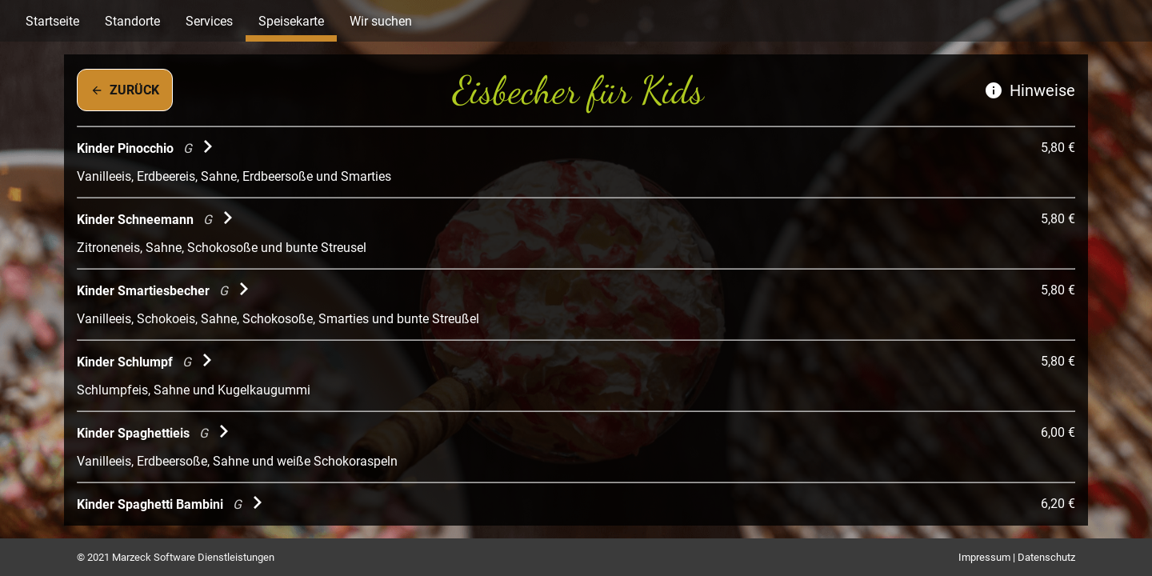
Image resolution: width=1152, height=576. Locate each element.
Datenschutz (1046, 557)
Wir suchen (381, 21)
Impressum (984, 557)
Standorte (132, 21)
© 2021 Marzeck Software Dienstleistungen (175, 557)
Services (209, 21)
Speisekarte (291, 21)
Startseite (52, 21)
